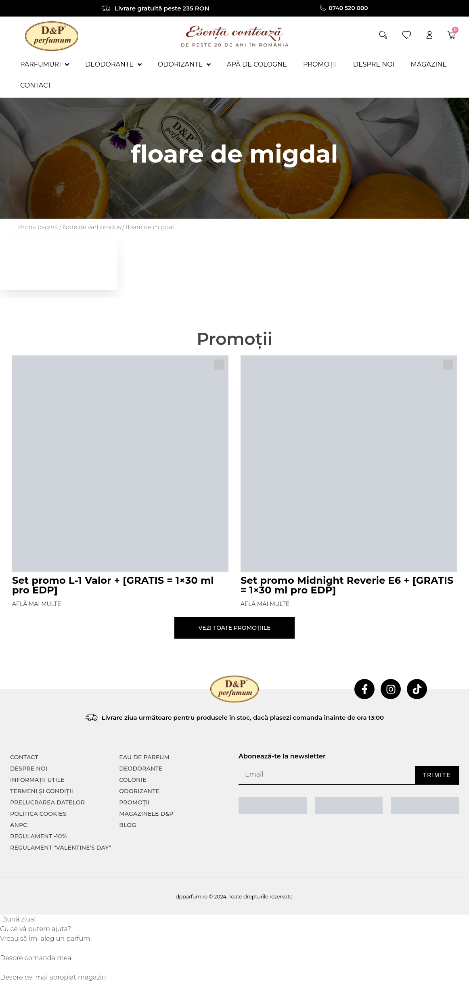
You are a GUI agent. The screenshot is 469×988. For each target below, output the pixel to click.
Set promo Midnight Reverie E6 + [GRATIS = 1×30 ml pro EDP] (347, 585)
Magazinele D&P (146, 813)
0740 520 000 (348, 8)
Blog (127, 825)
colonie (133, 779)
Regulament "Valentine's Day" (60, 847)
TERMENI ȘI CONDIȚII (41, 791)
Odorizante (139, 791)
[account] (429, 35)
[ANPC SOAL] (349, 805)
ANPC (18, 825)
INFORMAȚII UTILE (37, 779)
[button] (383, 35)
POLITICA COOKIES (38, 813)
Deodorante (140, 768)
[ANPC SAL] (273, 805)
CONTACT (24, 757)
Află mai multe (36, 604)
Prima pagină (38, 227)
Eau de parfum (144, 757)
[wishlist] (406, 35)
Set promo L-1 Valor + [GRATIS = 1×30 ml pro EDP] (113, 585)
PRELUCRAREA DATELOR (47, 802)
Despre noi (28, 768)
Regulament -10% (38, 836)
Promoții (134, 802)
